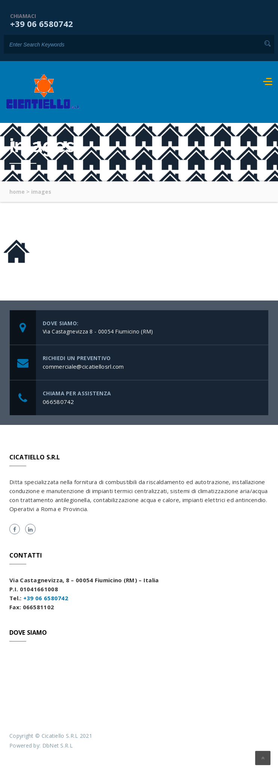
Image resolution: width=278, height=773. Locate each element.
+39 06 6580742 (41, 23)
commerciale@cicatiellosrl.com (83, 366)
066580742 (58, 401)
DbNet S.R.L (57, 745)
